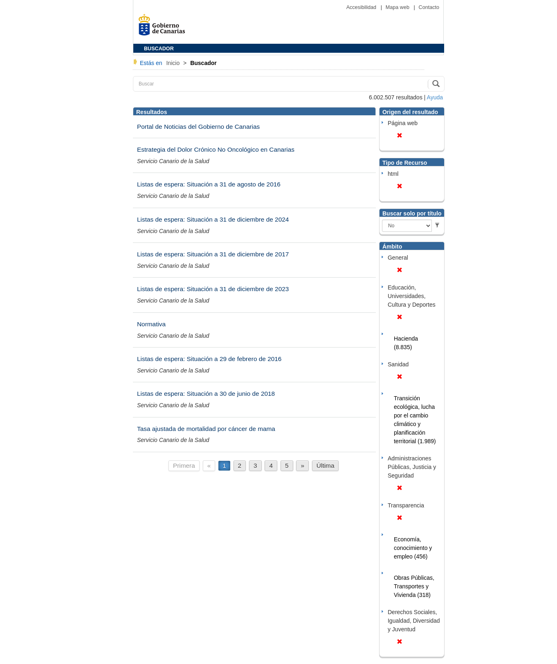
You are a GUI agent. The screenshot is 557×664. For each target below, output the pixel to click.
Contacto (429, 7)
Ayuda (435, 97)
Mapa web (398, 7)
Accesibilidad (362, 7)
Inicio (173, 63)
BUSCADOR (159, 49)
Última (326, 465)
